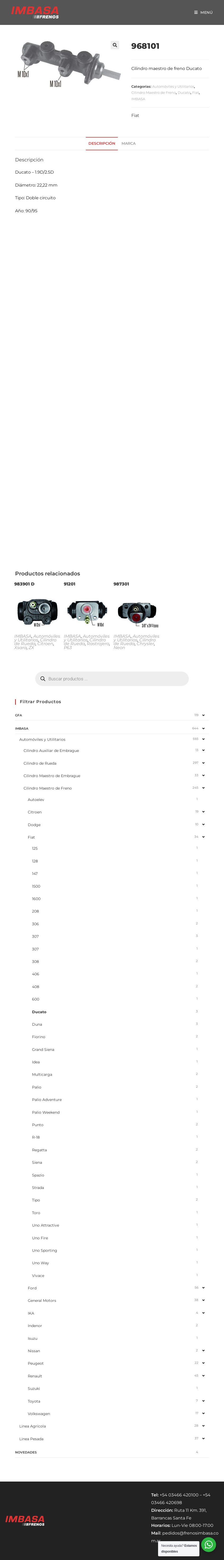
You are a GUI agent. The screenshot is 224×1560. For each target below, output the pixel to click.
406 (35, 974)
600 (35, 999)
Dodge (34, 824)
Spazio (38, 1175)
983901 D (24, 584)
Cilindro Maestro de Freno (153, 92)
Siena (37, 1162)
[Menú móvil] (203, 12)
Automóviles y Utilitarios (173, 86)
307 (35, 936)
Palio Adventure (47, 1099)
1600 (36, 898)
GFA (18, 715)
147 (35, 873)
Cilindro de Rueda (35, 641)
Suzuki (34, 1388)
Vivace (38, 1275)
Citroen (45, 643)
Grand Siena (43, 1049)
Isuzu (32, 1338)
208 (35, 911)
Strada (38, 1187)
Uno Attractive (45, 1225)
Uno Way (40, 1263)
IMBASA (138, 99)
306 (35, 924)
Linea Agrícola (32, 1426)
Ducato (184, 92)
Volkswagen (39, 1413)
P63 (68, 647)
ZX (31, 647)
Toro (36, 1212)
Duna (37, 1024)
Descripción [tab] (101, 143)
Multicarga (42, 1074)
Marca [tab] (129, 143)
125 (35, 848)
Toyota (34, 1401)
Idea (36, 1062)
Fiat (195, 92)
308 (35, 961)
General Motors (42, 1300)
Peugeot (36, 1363)
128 (35, 861)
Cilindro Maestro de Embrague (52, 775)
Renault (35, 1376)
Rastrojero (98, 643)
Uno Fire (40, 1238)
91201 (69, 584)
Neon (119, 647)
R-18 (36, 1137)
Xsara (20, 647)
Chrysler (145, 643)
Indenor (35, 1325)
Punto (37, 1124)
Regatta (39, 1150)
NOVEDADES (26, 1452)
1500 (36, 886)
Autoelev (36, 799)
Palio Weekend (46, 1112)
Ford (32, 1288)
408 (35, 986)
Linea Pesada (31, 1438)
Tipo (36, 1200)
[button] (115, 45)
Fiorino (38, 1036)
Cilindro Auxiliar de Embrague (51, 750)
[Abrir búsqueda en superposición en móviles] (112, 679)
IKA (31, 1313)
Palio (36, 1087)
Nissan (34, 1351)
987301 (121, 584)
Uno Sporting (44, 1250)
